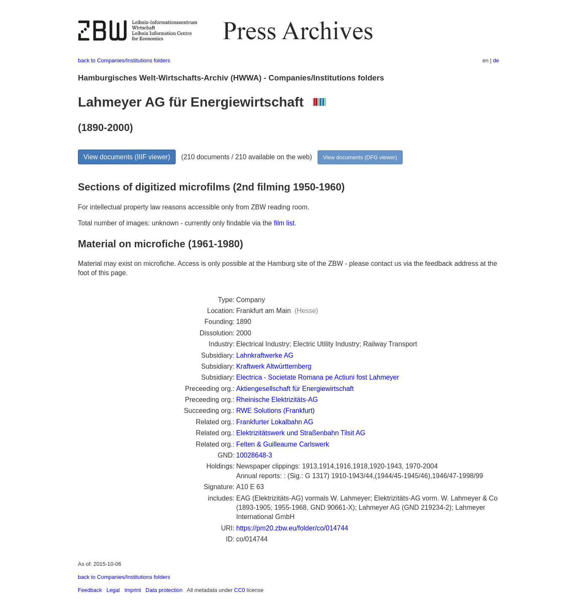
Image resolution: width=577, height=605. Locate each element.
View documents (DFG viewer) (360, 157)
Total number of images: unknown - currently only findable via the (176, 223)
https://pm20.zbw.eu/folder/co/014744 (292, 528)
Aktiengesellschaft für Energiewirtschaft (295, 388)
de (496, 60)
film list (284, 223)
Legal (113, 590)
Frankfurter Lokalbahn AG (274, 422)
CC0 (239, 590)
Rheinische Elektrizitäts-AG (277, 399)
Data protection (164, 590)
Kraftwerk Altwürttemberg (274, 366)
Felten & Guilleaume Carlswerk (282, 444)
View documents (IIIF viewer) (126, 157)
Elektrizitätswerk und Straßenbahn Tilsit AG (301, 432)
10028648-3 (254, 455)
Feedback (90, 590)
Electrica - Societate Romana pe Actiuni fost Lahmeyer (317, 377)
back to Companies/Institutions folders (124, 60)
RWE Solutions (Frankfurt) (275, 410)
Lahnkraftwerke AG (265, 355)
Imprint (132, 590)
